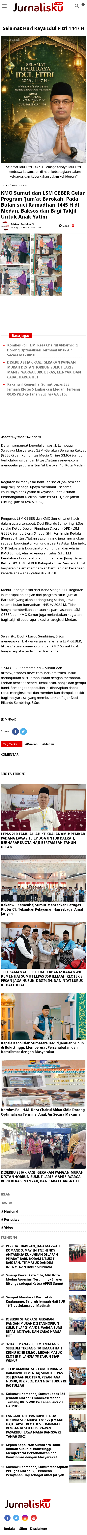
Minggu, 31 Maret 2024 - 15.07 (27, 227)
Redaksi (10, 1529)
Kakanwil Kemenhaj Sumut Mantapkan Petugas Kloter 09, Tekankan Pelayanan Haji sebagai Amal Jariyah (42, 909)
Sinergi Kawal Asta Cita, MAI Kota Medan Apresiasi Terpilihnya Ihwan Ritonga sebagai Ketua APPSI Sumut (35, 1279)
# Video (7, 1227)
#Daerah (31, 744)
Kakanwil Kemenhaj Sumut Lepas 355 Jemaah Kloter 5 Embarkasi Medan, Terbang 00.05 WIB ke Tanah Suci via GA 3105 (43, 389)
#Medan (48, 744)
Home (4, 185)
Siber (23, 1529)
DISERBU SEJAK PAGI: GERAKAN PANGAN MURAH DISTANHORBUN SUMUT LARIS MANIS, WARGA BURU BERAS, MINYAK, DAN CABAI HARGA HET (42, 1176)
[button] (83, 3)
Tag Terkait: (11, 744)
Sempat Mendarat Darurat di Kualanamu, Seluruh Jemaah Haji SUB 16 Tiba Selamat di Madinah (35, 1301)
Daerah (14, 185)
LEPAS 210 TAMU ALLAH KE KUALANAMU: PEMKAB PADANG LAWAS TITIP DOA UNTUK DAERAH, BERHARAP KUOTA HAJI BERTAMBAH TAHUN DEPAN (43, 840)
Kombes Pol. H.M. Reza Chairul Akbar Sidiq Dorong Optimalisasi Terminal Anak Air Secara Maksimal (42, 350)
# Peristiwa (10, 1219)
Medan (24, 185)
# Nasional (9, 1211)
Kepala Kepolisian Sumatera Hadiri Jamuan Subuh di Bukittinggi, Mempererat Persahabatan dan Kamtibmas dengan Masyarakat (42, 1047)
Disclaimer (38, 1529)
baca (64, 225)
